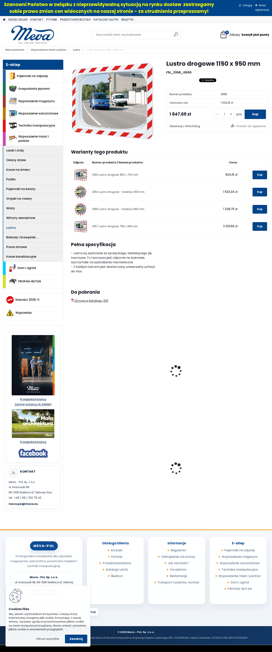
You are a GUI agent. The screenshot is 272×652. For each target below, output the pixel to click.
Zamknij (76, 639)
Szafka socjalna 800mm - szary (243, 465)
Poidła (10, 179)
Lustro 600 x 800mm (139, 374)
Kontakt (117, 550)
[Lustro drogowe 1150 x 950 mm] (112, 101)
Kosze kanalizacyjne (21, 257)
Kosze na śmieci (18, 170)
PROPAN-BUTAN (25, 281)
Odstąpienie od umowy (178, 557)
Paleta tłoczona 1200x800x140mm (187, 471)
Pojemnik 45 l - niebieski (91, 470)
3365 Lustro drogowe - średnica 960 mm (118, 209)
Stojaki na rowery (19, 199)
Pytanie (116, 557)
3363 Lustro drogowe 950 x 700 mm (115, 175)
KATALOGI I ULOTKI (106, 20)
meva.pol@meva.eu (23, 504)
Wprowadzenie (14, 50)
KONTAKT (36, 20)
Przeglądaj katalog (33, 399)
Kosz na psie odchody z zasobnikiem (141, 471)
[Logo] (29, 34)
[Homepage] (4, 19)
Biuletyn (117, 576)
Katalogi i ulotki (117, 569)
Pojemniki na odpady (28, 76)
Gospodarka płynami (29, 88)
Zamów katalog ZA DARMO (33, 404)
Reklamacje (178, 576)
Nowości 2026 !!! (22, 300)
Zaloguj (247, 5)
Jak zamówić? (178, 563)
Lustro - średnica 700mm (92, 374)
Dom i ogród (22, 268)
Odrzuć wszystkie (47, 639)
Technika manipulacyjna (32, 125)
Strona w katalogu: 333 (89, 301)
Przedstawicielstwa (117, 563)
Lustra (76, 50)
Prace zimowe (16, 247)
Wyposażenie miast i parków (48, 50)
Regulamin (178, 550)
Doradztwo (178, 569)
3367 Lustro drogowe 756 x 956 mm (115, 226)
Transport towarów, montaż (178, 582)
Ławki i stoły (15, 150)
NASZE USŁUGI (17, 20)
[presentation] (72, 367)
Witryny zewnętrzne (20, 218)
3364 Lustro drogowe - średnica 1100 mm (118, 192)
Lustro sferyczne (236, 374)
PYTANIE (51, 20)
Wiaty (10, 208)
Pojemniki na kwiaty (21, 189)
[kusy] (224, 114)
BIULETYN (127, 20)
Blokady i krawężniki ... (22, 237)
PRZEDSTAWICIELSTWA (75, 20)
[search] (176, 36)
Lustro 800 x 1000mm (190, 374)
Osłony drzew (16, 160)
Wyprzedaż (19, 313)
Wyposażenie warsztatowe (33, 113)
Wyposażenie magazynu (32, 101)
